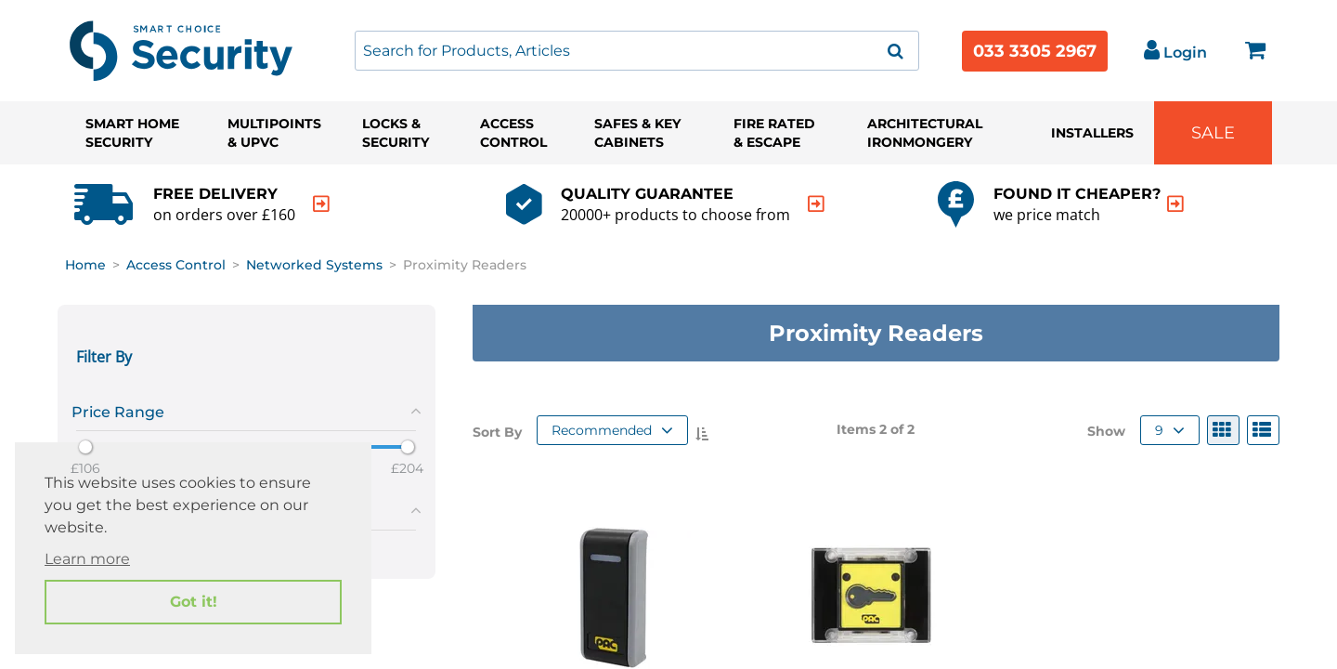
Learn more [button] (87, 559)
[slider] (85, 446)
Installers (1092, 133)
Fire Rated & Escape (774, 133)
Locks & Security (395, 133)
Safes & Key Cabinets (637, 133)
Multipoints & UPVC (274, 133)
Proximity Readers (464, 264)
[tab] (246, 409)
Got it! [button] (193, 601)
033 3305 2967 (1035, 51)
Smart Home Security (132, 133)
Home (85, 264)
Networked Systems (314, 264)
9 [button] (1170, 430)
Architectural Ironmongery (924, 133)
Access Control (513, 133)
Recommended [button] (612, 430)
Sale (1213, 133)
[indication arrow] (321, 204)
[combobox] (637, 51)
